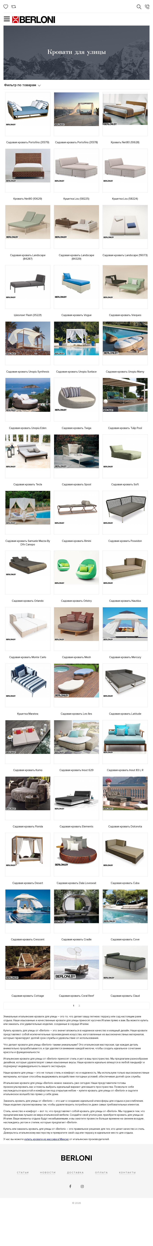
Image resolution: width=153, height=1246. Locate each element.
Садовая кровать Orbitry (76, 620)
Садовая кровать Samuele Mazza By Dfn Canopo (27, 559)
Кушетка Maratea (27, 737)
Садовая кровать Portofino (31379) (27, 142)
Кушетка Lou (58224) (125, 201)
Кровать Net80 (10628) (125, 142)
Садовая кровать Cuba (125, 914)
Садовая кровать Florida (28, 855)
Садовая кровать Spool (76, 499)
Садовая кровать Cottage (28, 1031)
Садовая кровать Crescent (27, 973)
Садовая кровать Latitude (125, 737)
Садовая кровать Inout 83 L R (125, 796)
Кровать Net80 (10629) (27, 201)
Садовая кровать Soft (125, 499)
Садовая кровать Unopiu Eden (27, 440)
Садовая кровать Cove (125, 973)
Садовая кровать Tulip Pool (125, 440)
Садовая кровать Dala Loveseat (76, 914)
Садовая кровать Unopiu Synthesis (27, 381)
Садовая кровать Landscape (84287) (28, 261)
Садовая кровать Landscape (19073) (125, 260)
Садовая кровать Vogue (76, 322)
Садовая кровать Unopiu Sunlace (76, 381)
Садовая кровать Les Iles (76, 737)
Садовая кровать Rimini (76, 557)
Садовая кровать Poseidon (125, 557)
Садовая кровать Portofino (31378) (76, 142)
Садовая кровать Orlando (28, 620)
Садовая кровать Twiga (76, 440)
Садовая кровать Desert (27, 914)
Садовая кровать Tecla (27, 499)
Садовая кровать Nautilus (125, 620)
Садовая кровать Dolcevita (125, 855)
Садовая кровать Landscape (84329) (76, 261)
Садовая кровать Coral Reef (76, 1031)
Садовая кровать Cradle (76, 973)
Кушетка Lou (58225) (76, 201)
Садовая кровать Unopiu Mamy (125, 381)
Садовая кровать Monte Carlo (27, 679)
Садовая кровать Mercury (125, 679)
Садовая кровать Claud (125, 1031)
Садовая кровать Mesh (76, 679)
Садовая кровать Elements (76, 855)
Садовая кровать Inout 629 (76, 796)
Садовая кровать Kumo (27, 796)
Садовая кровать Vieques (125, 322)
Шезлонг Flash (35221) (28, 322)
